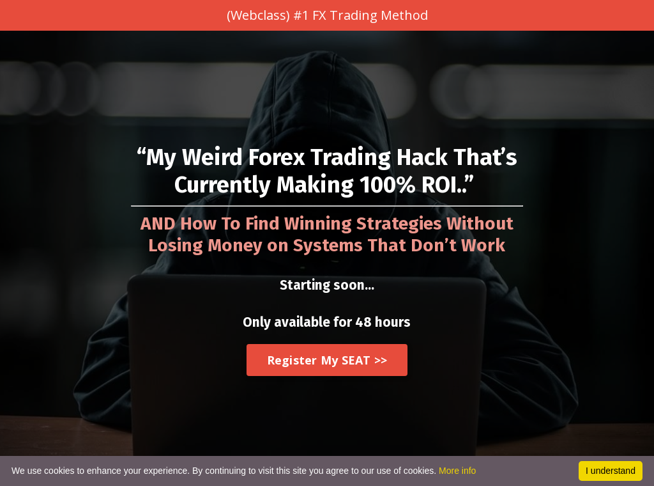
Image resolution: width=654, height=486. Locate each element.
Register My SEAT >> (327, 360)
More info (457, 471)
